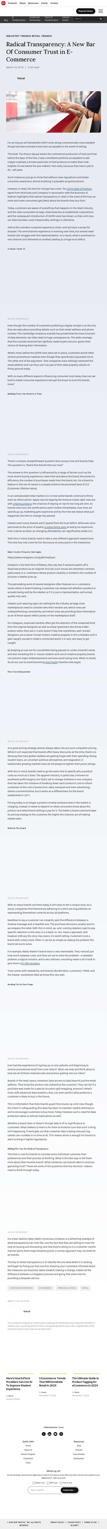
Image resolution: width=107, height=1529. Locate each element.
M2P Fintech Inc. (22, 1522)
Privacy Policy (58, 1522)
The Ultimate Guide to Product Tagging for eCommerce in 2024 (85, 1382)
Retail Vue (39, 1483)
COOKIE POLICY (74, 1522)
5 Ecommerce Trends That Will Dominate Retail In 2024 (52, 1382)
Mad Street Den (51, 1427)
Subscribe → (69, 1490)
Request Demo (86, 11)
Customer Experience (21, 1288)
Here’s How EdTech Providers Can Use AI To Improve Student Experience (19, 1384)
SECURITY (74, 1525)
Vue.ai (21, 78)
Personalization (67, 1288)
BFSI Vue (52, 1483)
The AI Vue (66, 1483)
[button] (12, 3)
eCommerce (45, 1288)
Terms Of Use (90, 1522)
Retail (85, 1288)
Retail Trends (42, 36)
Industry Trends (18, 36)
